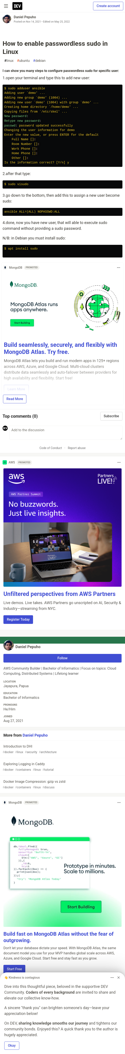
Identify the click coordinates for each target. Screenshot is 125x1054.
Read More (14, 399)
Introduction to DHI (62, 749)
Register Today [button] (18, 619)
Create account (108, 6)
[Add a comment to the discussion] (66, 433)
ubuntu (23, 60)
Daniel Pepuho (25, 17)
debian (39, 60)
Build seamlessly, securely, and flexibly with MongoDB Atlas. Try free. (60, 348)
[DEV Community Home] (17, 6)
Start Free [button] (14, 969)
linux (9, 60)
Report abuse (77, 448)
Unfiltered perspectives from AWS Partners (59, 594)
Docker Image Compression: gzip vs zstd (62, 785)
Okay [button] (12, 1045)
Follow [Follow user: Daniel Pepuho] (62, 658)
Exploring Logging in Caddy (62, 767)
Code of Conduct (50, 448)
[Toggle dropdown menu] (118, 267)
